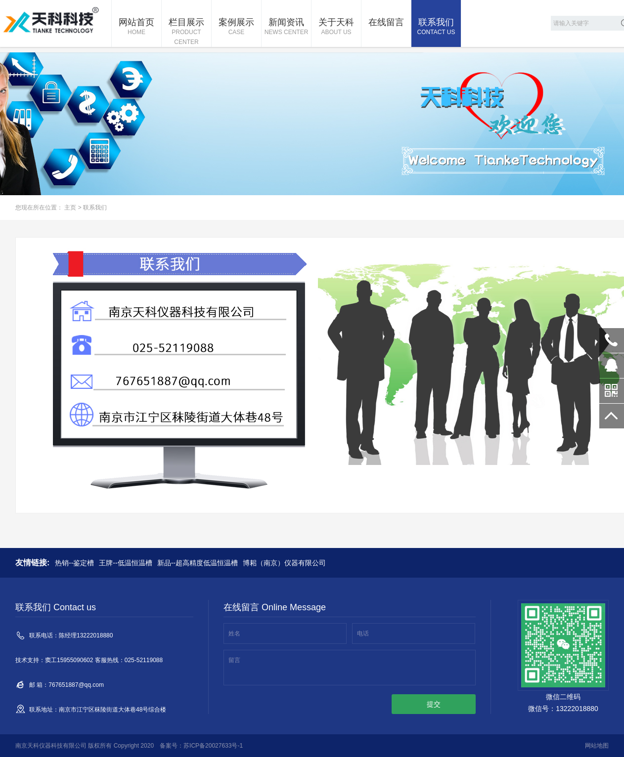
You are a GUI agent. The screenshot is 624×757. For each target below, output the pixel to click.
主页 (70, 207)
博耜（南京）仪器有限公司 (284, 563)
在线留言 (386, 22)
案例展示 (236, 27)
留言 (234, 660)
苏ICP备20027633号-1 (213, 745)
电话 (363, 633)
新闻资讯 (286, 27)
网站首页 (136, 27)
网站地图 (597, 745)
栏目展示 (186, 32)
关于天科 (336, 27)
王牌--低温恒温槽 (125, 563)
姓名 (234, 633)
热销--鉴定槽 (74, 563)
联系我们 (436, 27)
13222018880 (611, 340)
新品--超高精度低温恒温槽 (197, 563)
